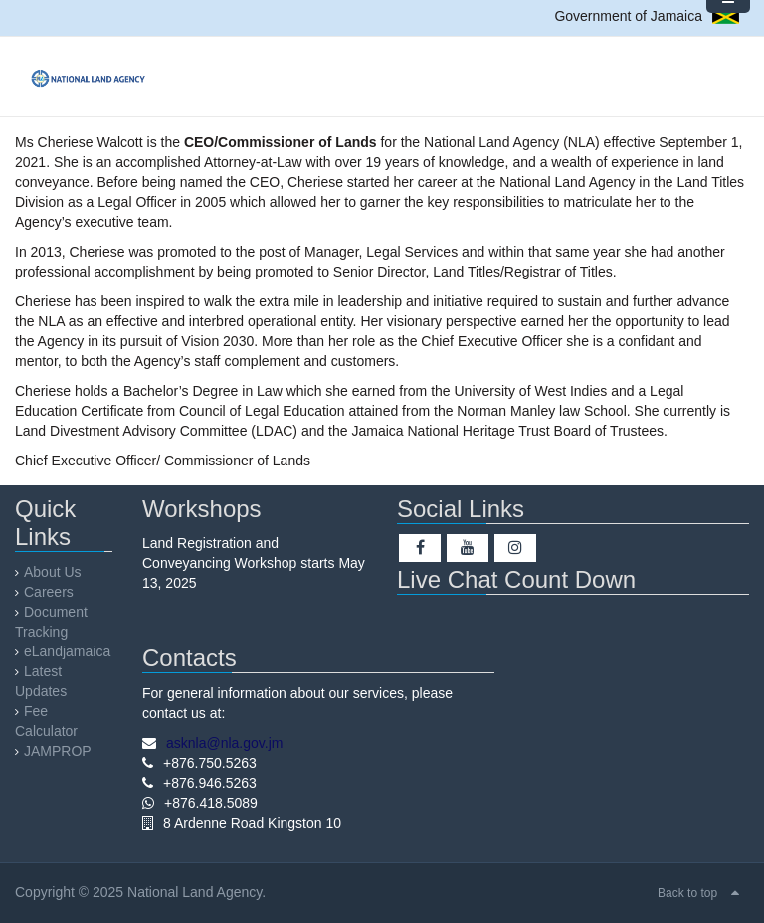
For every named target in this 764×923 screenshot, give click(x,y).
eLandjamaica (67, 651)
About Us (53, 572)
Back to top (687, 893)
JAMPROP (58, 751)
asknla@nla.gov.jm (224, 743)
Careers (49, 592)
